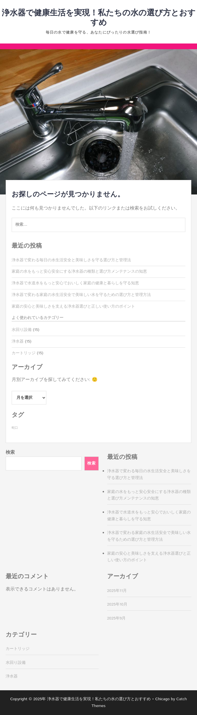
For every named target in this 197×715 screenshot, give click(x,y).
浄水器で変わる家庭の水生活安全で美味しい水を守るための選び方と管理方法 (81, 295)
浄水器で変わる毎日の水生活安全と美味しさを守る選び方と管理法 (71, 260)
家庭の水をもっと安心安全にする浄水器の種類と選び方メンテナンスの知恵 (79, 271)
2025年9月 (116, 618)
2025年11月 (117, 591)
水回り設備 (22, 330)
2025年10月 (117, 604)
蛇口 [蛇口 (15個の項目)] (15, 428)
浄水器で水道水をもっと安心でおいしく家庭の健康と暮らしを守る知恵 (75, 283)
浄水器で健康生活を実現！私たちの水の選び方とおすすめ (99, 17)
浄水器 (18, 341)
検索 (10, 452)
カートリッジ (24, 353)
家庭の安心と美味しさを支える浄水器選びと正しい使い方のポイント (73, 306)
